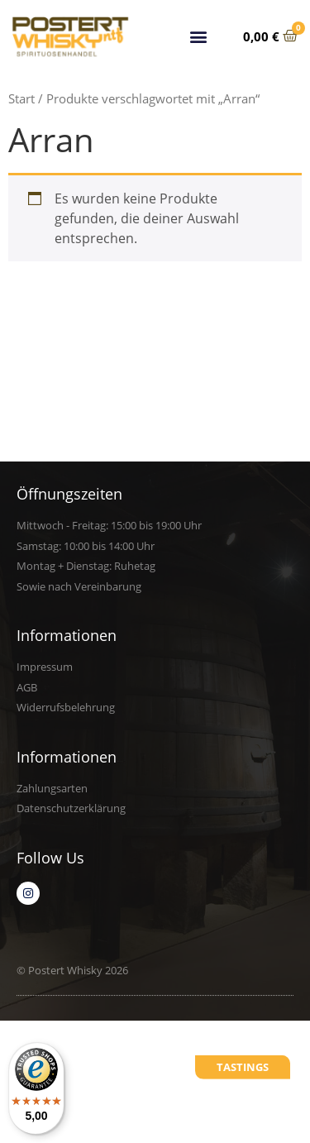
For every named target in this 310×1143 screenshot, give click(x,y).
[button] (198, 35)
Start (21, 98)
